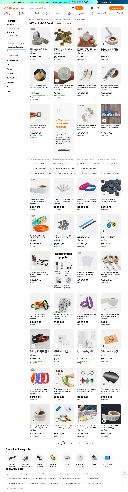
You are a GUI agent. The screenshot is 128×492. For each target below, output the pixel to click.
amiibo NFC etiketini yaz (15, 483)
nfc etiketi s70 (54, 483)
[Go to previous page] (58, 443)
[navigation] (16, 231)
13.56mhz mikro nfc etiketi (110, 173)
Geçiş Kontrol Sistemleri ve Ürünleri (58, 19)
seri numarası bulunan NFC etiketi (18, 479)
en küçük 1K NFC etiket (79, 164)
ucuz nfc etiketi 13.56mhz (39, 164)
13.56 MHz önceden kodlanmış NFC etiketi (105, 164)
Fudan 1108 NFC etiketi (15, 488)
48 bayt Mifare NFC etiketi (87, 168)
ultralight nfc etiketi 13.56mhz (63, 159)
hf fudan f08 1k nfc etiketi (36, 483)
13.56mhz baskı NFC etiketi (107, 159)
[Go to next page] (92, 443)
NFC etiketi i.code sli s (74, 474)
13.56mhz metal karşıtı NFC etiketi (66, 173)
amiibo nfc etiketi (32, 474)
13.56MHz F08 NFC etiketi (92, 483)
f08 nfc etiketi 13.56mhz (85, 159)
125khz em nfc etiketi (14, 474)
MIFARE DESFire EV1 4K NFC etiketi (44, 479)
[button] (73, 8)
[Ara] (79, 8)
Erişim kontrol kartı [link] (79, 19)
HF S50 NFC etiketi (93, 474)
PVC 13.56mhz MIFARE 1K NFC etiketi (62, 168)
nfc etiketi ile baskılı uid (71, 483)
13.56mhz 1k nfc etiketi (60, 164)
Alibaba (31, 19)
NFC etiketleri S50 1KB (91, 479)
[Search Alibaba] (50, 8)
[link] (125, 472)
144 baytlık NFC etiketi (89, 173)
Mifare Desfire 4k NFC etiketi (70, 479)
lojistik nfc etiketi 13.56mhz (40, 159)
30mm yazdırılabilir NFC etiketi (52, 474)
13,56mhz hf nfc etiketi (38, 168)
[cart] (98, 8)
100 (88, 443)
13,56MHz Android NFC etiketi (41, 173)
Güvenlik (40, 19)
